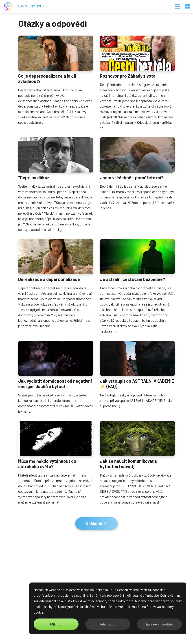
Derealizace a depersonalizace (49, 279)
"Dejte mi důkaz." (35, 177)
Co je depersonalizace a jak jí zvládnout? (47, 78)
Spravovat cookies (159, 624)
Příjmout (56, 624)
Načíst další (96, 523)
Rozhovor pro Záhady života (128, 76)
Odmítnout (108, 624)
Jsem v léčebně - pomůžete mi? (132, 177)
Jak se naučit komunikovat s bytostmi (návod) (128, 463)
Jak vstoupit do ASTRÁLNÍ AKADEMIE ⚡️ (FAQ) (137, 383)
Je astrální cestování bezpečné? (132, 279)
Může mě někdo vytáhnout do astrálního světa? (47, 463)
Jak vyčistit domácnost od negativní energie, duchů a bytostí (55, 383)
